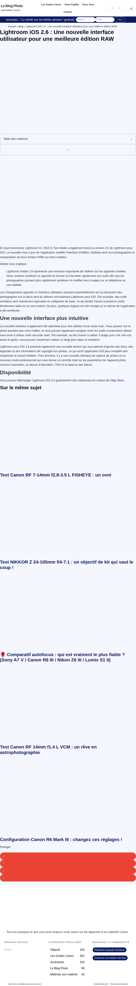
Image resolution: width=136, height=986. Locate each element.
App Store (117, 380)
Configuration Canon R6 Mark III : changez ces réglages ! (61, 839)
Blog (21, 26)
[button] (132, 8)
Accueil (12, 26)
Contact (68, 12)
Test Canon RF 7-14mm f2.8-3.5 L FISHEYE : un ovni (55, 474)
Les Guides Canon (51, 4)
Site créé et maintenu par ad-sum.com (24, 984)
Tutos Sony (88, 4)
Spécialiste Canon (10, 10)
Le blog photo (12, 6)
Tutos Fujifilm (71, 4)
